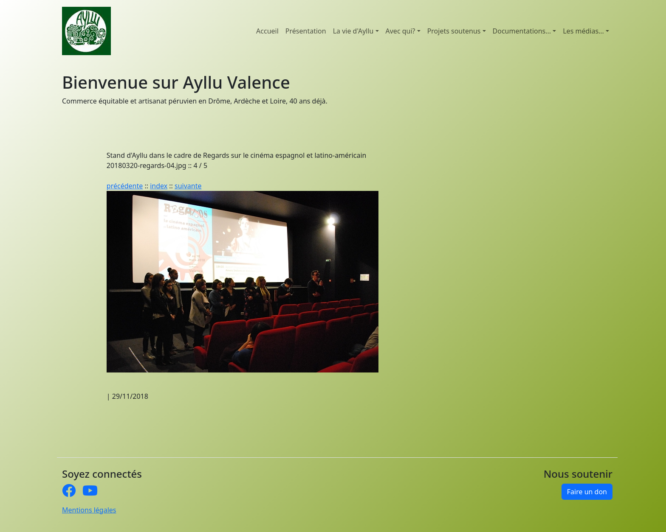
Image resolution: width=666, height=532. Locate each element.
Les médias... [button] (583, 31)
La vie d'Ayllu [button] (353, 31)
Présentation (305, 31)
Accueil (267, 31)
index (158, 185)
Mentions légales (89, 510)
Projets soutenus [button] (454, 31)
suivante (188, 185)
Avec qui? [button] (400, 31)
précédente (125, 185)
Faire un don (587, 491)
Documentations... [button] (522, 31)
